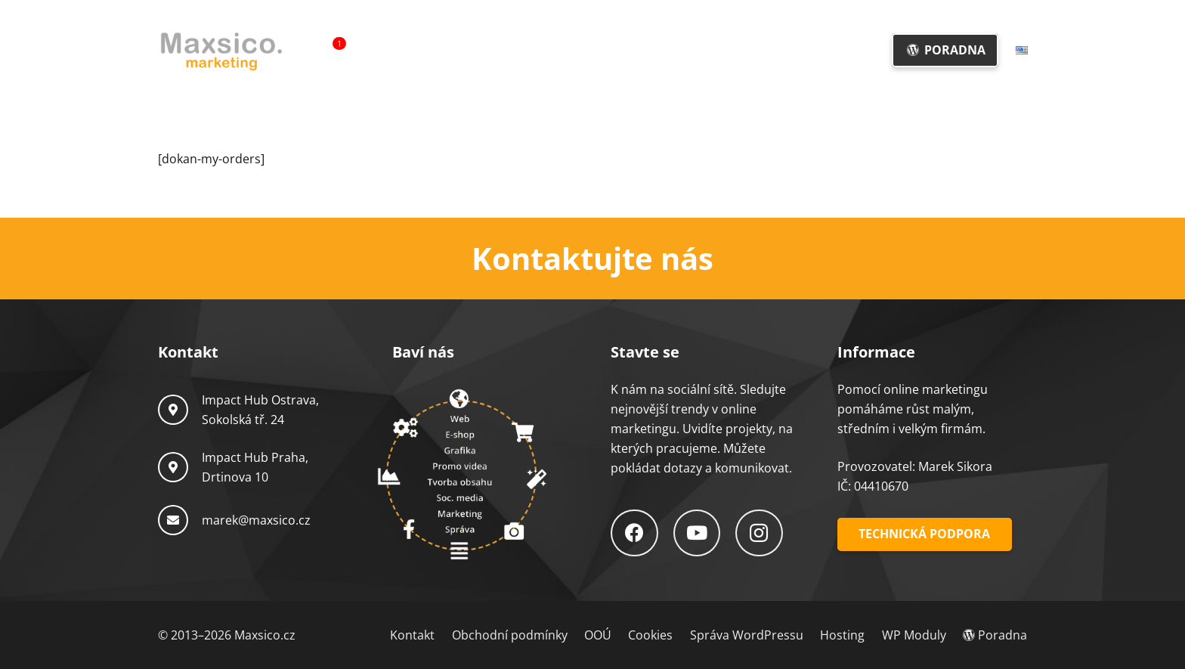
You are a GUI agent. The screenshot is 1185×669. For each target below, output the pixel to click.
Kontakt (412, 635)
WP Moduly (914, 635)
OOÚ (597, 635)
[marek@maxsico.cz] (180, 520)
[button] (626, 50)
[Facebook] (634, 533)
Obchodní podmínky (510, 635)
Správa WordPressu (746, 635)
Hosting (842, 635)
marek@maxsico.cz (256, 520)
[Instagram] (759, 533)
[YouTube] (697, 533)
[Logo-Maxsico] (221, 50)
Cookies (650, 635)
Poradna (995, 635)
